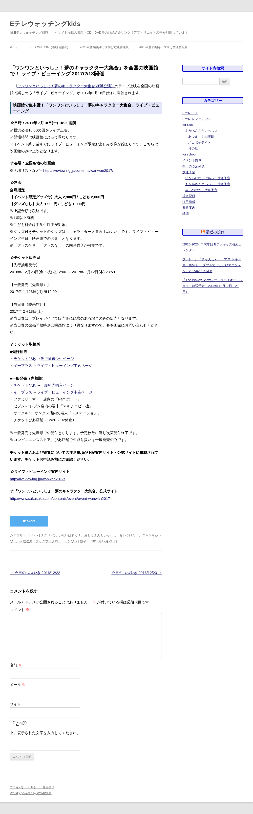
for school (189, 154)
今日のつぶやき (193, 166)
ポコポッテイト (199, 142)
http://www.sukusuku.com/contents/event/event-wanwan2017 (60, 498)
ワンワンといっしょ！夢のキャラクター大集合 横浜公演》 (66, 86)
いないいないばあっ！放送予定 (207, 178)
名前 (16, 665)
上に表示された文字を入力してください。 (45, 733)
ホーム (14, 47)
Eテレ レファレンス (196, 119)
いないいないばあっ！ (65, 535)
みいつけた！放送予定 (201, 190)
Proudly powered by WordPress (31, 793)
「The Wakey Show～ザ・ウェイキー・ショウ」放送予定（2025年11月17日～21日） (212, 286)
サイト (15, 704)
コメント (19, 610)
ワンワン (70, 541)
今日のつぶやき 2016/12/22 (35, 573)
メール (18, 684)
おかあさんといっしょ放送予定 (207, 184)
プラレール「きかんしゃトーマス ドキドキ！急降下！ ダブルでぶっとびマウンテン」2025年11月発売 (211, 265)
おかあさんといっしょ (201, 130)
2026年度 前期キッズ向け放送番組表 (163, 47)
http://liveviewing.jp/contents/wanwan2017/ (78, 170)
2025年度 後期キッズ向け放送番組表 (104, 47)
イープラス (23, 365)
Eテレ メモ (190, 113)
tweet (28, 521)
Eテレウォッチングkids (45, 23)
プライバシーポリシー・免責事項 (32, 787)
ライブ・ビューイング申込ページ (64, 365)
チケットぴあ (25, 358)
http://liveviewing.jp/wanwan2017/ (37, 479)
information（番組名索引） (49, 47)
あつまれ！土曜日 (201, 136)
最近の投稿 (215, 232)
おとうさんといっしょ (100, 535)
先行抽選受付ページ (57, 358)
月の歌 (193, 148)
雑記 (185, 214)
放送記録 (188, 196)
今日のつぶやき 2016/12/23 (136, 573)
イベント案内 (192, 160)
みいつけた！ (129, 535)
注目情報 (188, 202)
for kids (33, 535)
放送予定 (188, 172)
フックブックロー (48, 541)
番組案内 (188, 208)
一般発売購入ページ (57, 385)
